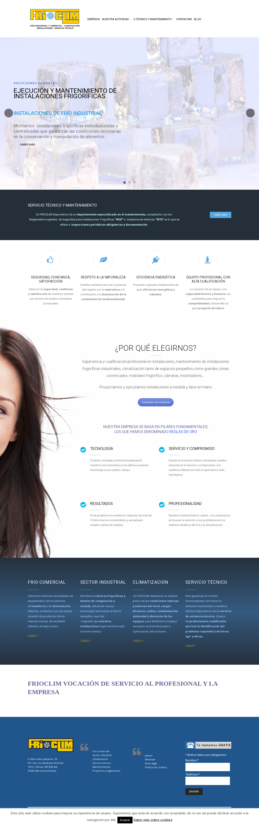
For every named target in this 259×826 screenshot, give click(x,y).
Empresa (93, 19)
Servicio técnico (101, 763)
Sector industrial (102, 755)
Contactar (184, 19)
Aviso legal (151, 763)
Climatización (100, 759)
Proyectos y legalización (106, 770)
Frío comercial (100, 751)
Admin (148, 755)
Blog (197, 19)
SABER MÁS (27, 144)
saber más (220, 214)
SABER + (33, 635)
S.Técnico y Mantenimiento (153, 19)
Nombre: (192, 760)
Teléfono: (192, 774)
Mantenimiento (101, 766)
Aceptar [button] (125, 820)
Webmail (150, 759)
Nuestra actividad (115, 19)
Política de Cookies (156, 767)
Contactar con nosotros (155, 402)
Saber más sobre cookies (152, 820)
